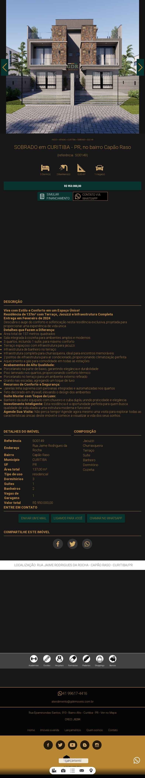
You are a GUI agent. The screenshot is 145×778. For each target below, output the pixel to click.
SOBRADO (81, 140)
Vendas (62, 140)
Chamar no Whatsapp (106, 518)
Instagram (97, 745)
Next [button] (140, 67)
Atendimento (136, 760)
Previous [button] (4, 67)
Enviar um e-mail (33, 518)
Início (54, 140)
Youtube (72, 745)
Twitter (72, 544)
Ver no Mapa (108, 712)
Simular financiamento (58, 196)
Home (31, 730)
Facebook (58, 544)
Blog (84, 745)
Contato (113, 730)
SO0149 (90, 140)
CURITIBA (72, 140)
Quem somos (94, 730)
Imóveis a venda (49, 730)
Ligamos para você (68, 518)
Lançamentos (73, 730)
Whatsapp (87, 544)
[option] (72, 67)
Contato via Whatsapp (91, 196)
